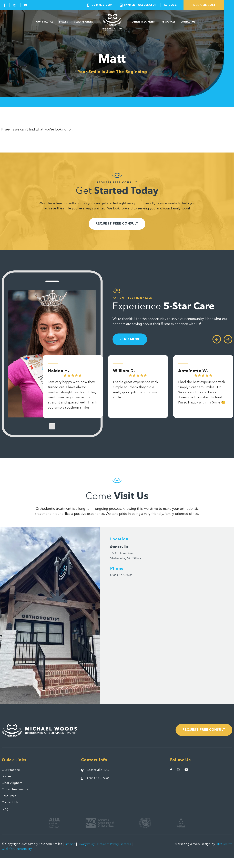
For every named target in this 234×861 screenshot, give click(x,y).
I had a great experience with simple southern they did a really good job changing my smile (135, 392)
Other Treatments (144, 22)
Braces (63, 22)
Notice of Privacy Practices (119, 847)
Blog (5, 812)
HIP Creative (223, 847)
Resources (168, 22)
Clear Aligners (83, 22)
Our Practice (44, 22)
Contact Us (187, 22)
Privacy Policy (88, 847)
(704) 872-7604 (122, 576)
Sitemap (70, 847)
